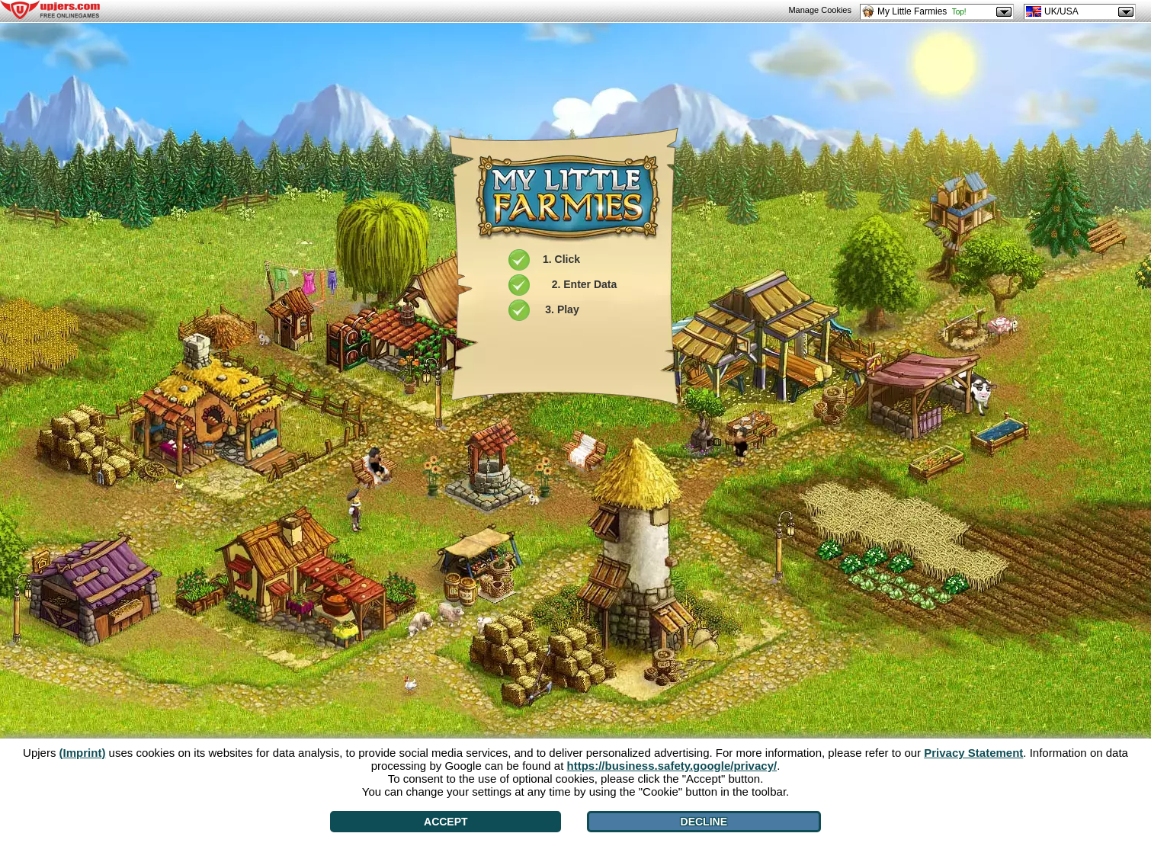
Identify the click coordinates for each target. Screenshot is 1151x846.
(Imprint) (82, 752)
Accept (446, 822)
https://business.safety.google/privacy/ (672, 765)
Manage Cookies (819, 9)
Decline (704, 822)
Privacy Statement (973, 752)
